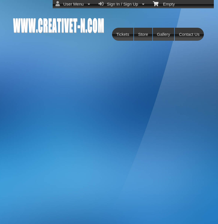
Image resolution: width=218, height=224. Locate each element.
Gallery (163, 34)
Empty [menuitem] (164, 3)
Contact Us (189, 34)
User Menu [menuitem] (72, 4)
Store (143, 34)
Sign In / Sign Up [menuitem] (121, 4)
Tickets (122, 34)
